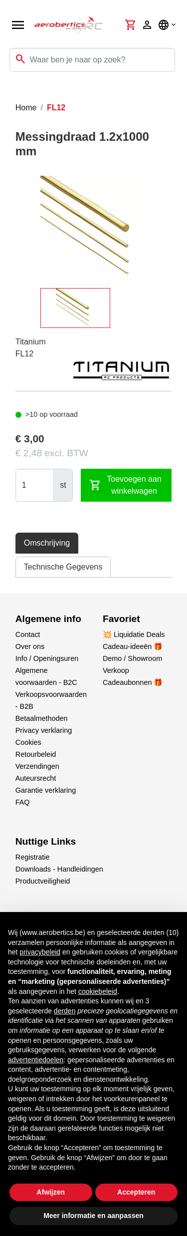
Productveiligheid (42, 881)
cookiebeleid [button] (97, 991)
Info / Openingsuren (46, 658)
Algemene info (48, 619)
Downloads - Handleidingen (59, 869)
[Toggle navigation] (14, 92)
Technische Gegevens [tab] (63, 567)
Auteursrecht (35, 778)
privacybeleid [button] (39, 952)
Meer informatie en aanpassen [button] (93, 1216)
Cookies (28, 742)
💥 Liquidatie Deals (134, 634)
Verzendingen (37, 766)
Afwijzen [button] (50, 1192)
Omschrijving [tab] (47, 543)
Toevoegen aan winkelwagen (125, 485)
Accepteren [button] (136, 1192)
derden (65, 1011)
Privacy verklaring (43, 730)
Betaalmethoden (41, 718)
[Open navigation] (17, 24)
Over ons (29, 646)
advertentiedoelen (35, 1060)
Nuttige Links (45, 841)
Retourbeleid (35, 754)
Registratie (32, 857)
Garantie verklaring (45, 790)
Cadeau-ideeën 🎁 (133, 646)
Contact (27, 634)
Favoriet (121, 619)
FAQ (22, 802)
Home (26, 107)
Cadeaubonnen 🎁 (133, 682)
